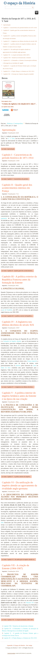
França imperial (32, 361)
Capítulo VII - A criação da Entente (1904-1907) (16, 55)
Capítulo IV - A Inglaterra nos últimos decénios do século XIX (20, 41)
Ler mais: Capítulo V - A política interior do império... (16, 476)
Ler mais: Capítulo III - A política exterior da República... (17, 316)
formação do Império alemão (12, 341)
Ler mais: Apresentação (8, 149)
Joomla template (11, 653)
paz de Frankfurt (7, 310)
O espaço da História (19, 3)
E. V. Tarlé (11, 138)
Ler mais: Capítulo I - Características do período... (15, 179)
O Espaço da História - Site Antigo (22, 645)
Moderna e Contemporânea (15, 123)
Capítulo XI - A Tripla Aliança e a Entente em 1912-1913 (18, 71)
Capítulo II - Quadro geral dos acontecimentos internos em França (17, 187)
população (4, 218)
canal (34, 365)
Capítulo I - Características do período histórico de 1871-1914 (20, 27)
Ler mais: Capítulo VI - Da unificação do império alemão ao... (18, 559)
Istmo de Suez (6, 368)
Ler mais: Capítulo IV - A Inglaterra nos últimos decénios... (18, 387)
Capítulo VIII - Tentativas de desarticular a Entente (17, 57)
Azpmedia (9, 645)
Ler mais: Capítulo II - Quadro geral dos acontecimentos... (17, 270)
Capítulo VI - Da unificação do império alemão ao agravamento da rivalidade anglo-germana (19, 485)
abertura (18, 365)
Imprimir (4, 133)
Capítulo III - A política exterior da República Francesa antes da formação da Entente (19, 279)
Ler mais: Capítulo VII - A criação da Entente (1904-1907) (17, 619)
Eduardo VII (29, 602)
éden (2, 522)
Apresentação (7, 25)
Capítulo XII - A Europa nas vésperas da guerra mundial (18, 74)
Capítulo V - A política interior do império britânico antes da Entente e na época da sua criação (19, 395)
